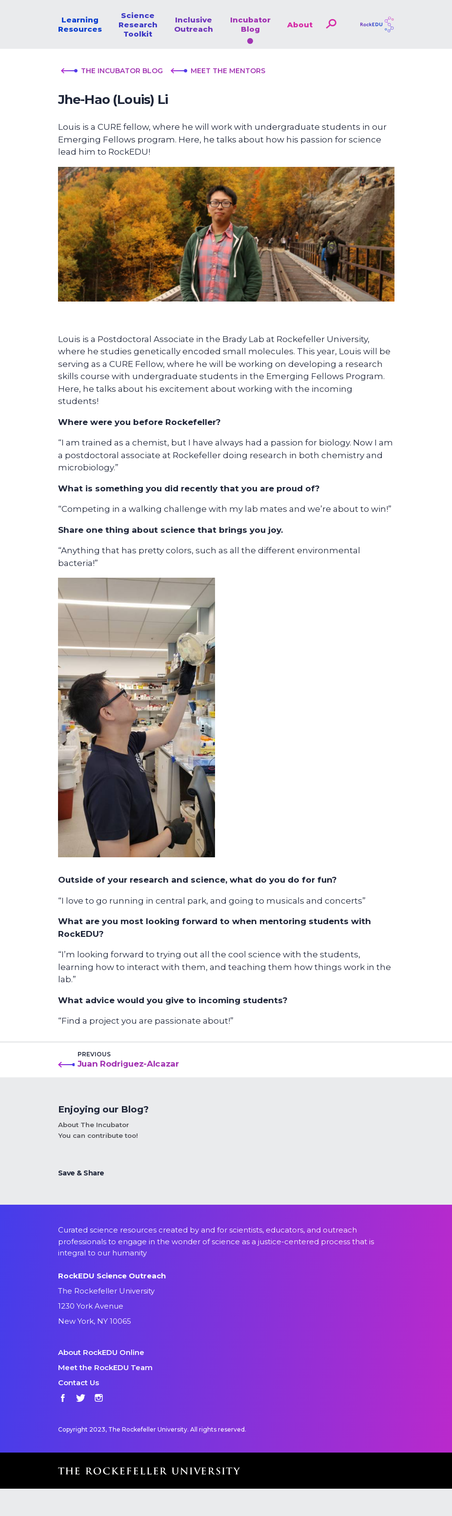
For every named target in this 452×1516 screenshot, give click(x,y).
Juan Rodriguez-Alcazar (128, 1064)
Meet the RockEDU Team (105, 1367)
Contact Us (78, 1382)
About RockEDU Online (101, 1352)
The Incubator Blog (112, 70)
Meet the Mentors (218, 70)
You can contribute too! (98, 1135)
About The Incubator (93, 1125)
